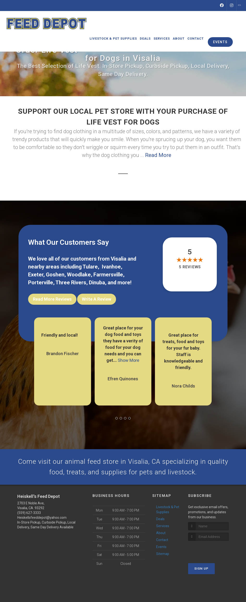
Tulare (90, 267)
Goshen (55, 275)
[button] (116, 417)
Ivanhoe (111, 267)
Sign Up (201, 569)
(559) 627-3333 (29, 514)
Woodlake (79, 275)
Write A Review (96, 299)
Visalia (118, 259)
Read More (158, 155)
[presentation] (213, 550)
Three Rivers (70, 283)
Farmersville (108, 275)
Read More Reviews (52, 299)
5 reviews (190, 267)
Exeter (35, 275)
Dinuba (97, 283)
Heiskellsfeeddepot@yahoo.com (42, 518)
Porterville (40, 283)
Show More (128, 359)
